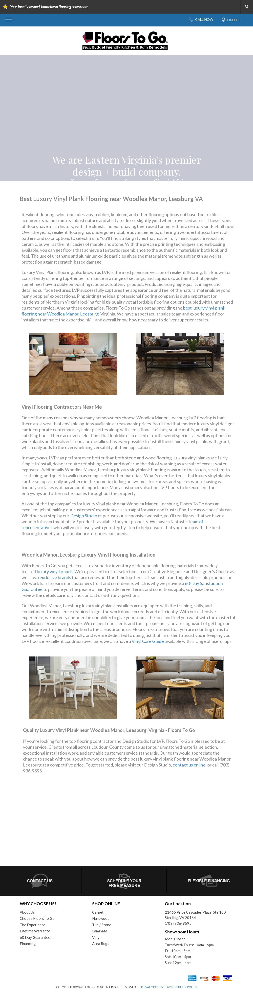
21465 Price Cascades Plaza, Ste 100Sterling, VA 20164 (195, 915)
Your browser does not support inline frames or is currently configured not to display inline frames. (126, 827)
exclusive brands (55, 577)
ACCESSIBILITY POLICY (182, 987)
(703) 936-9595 (178, 923)
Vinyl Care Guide (148, 641)
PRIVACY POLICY (152, 987)
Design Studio (83, 515)
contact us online (189, 764)
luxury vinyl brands (55, 571)
